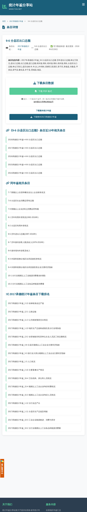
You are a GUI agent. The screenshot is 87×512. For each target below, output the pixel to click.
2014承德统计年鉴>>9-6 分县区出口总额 (25, 173)
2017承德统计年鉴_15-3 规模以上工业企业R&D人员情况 (31, 395)
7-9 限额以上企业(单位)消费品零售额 (23, 209)
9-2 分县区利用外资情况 (18, 226)
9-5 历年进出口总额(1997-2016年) (22, 234)
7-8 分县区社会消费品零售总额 (21, 201)
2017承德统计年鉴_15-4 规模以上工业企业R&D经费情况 (31, 387)
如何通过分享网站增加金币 (43, 102)
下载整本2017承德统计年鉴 (43, 117)
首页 (4, 21)
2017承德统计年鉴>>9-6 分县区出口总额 (25, 148)
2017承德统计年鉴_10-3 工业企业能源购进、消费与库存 (31, 420)
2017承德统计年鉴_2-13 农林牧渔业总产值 (26, 303)
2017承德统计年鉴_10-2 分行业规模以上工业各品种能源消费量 (34, 428)
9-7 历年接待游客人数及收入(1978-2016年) (26, 242)
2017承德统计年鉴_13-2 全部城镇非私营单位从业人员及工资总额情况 (37, 337)
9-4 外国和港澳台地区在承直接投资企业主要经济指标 (30, 267)
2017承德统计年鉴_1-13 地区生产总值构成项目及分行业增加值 (34, 328)
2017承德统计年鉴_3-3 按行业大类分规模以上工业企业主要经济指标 (36, 353)
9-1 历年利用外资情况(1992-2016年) (23, 217)
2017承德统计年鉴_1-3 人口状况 (21, 362)
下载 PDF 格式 (43, 91)
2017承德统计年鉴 (16, 21)
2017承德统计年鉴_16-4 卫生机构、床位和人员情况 (29, 378)
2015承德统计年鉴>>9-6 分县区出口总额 (25, 165)
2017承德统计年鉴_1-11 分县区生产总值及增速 (28, 412)
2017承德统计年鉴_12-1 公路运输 (22, 312)
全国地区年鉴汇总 (53, 510)
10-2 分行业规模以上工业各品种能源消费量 (26, 284)
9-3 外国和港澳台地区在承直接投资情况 (24, 259)
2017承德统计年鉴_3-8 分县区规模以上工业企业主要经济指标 (34, 345)
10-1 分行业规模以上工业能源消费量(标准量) (26, 276)
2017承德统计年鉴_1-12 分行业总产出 (24, 403)
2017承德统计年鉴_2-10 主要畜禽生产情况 (26, 370)
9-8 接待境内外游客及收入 (19, 251)
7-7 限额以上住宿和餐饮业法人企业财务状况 (26, 192)
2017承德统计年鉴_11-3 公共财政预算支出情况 (28, 320)
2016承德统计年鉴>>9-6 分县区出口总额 (25, 156)
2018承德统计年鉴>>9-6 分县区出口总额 (25, 140)
